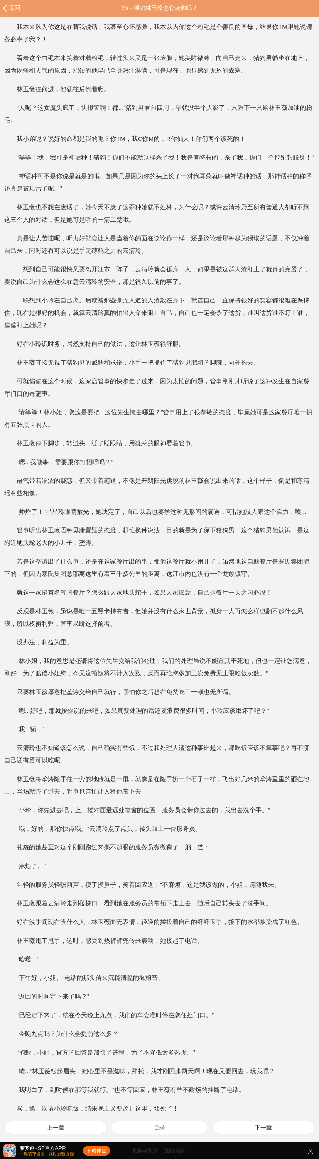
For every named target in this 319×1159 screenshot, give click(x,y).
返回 (14, 8)
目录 (159, 1127)
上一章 (55, 1127)
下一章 (263, 1127)
